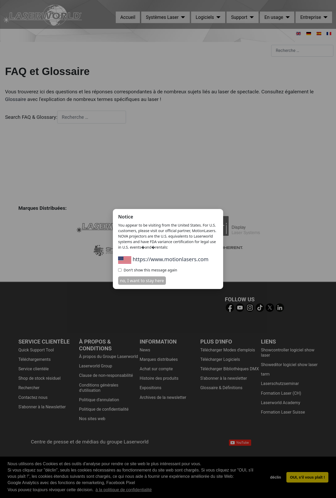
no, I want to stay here (142, 280)
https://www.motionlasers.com (163, 259)
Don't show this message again (147, 269)
